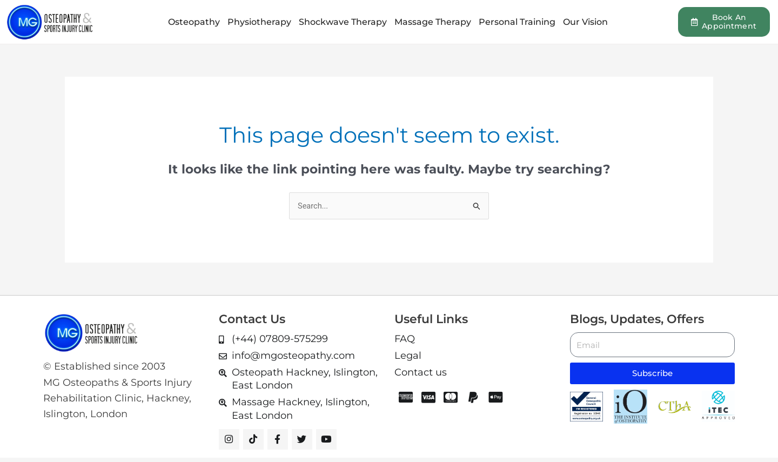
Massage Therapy (432, 22)
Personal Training (517, 22)
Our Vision (585, 22)
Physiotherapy (259, 22)
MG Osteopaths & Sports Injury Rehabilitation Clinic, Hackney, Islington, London (117, 398)
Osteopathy (194, 22)
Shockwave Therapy (343, 22)
